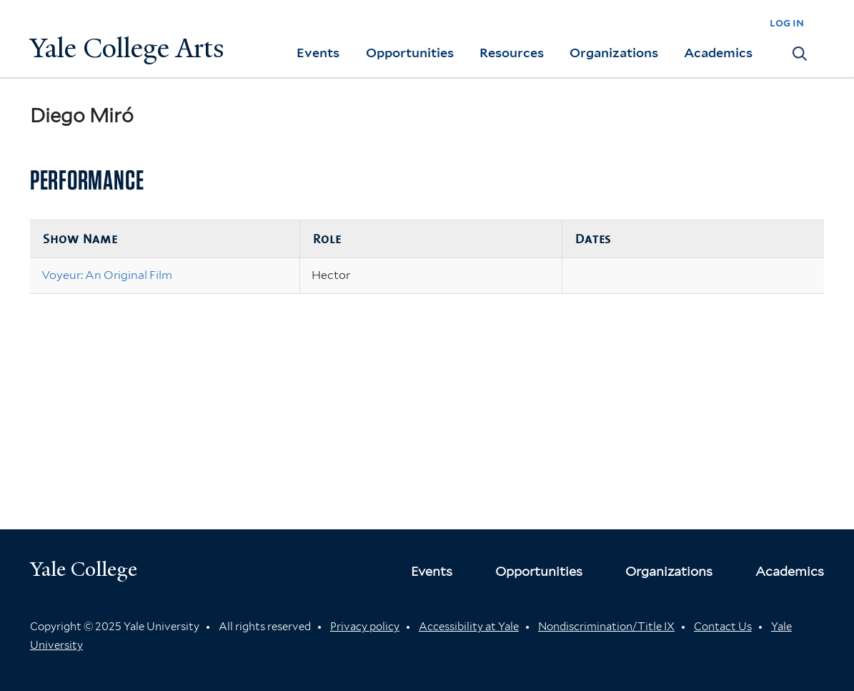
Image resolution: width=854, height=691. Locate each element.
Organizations (614, 52)
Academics (718, 52)
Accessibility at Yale (469, 626)
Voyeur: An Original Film (106, 275)
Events (318, 52)
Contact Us (723, 626)
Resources (512, 52)
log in (787, 22)
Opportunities (410, 52)
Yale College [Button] (83, 569)
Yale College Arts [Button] (127, 48)
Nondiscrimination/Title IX (606, 626)
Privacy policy (364, 626)
